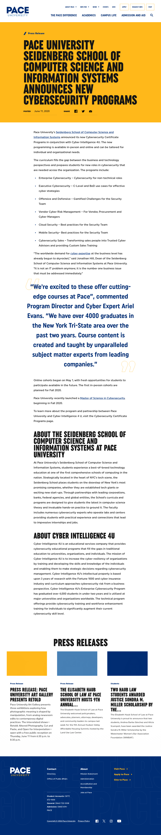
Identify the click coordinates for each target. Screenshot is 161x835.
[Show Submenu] (75, 7)
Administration (87, 798)
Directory (51, 793)
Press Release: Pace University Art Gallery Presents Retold (31, 713)
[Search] (151, 15)
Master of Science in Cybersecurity (102, 398)
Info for (83, 7)
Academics (89, 15)
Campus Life (108, 15)
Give (114, 7)
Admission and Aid (133, 15)
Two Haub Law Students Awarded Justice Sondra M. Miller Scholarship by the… (132, 718)
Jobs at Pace (86, 811)
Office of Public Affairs (57, 798)
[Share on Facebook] (75, 111)
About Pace (69, 7)
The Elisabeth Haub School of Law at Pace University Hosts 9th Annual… (80, 716)
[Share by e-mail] (90, 111)
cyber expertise (80, 253)
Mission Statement (89, 793)
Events (105, 7)
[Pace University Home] (18, 11)
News (95, 7)
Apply (124, 7)
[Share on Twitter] (83, 111)
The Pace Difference (64, 15)
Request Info (137, 7)
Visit (150, 7)
